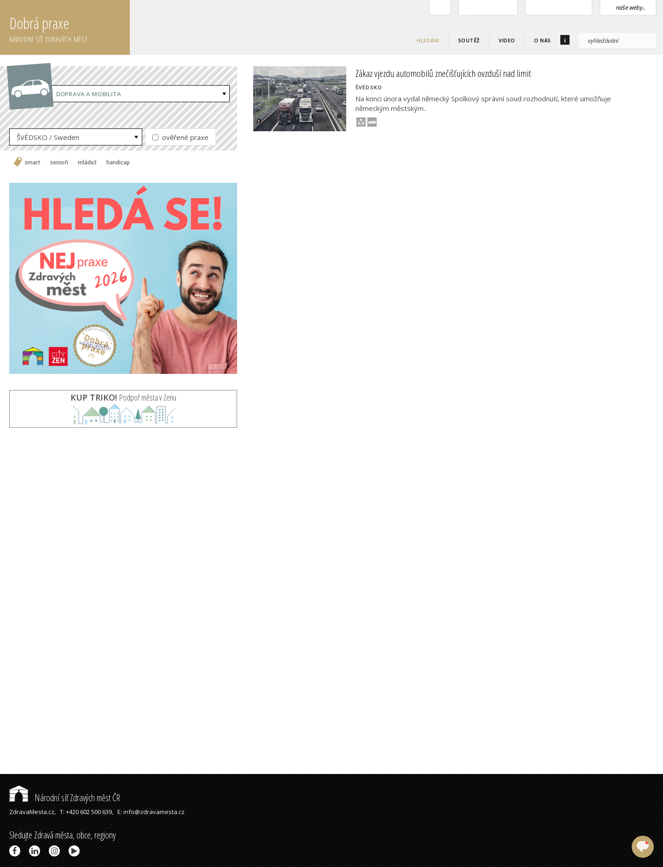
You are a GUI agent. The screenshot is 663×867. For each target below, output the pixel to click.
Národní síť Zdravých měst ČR (64, 797)
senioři (59, 162)
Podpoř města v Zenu (123, 397)
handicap (118, 162)
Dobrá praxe (69, 27)
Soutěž (469, 40)
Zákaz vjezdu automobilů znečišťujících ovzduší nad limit (443, 73)
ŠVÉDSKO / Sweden (48, 137)
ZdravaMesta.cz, (32, 812)
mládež (87, 162)
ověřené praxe (180, 137)
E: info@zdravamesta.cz (151, 812)
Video (507, 40)
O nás (542, 40)
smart (33, 162)
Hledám (428, 40)
